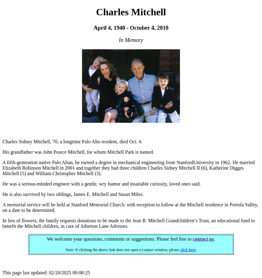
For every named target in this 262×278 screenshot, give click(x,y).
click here (188, 249)
